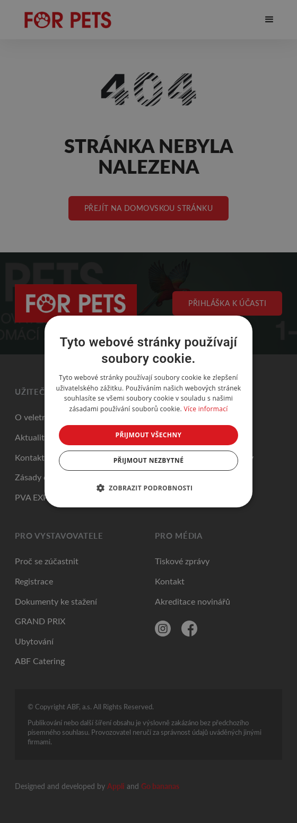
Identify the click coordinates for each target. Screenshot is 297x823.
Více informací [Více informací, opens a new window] (206, 408)
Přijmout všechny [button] (148, 434)
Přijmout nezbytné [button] (148, 460)
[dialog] (148, 412)
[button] (148, 487)
